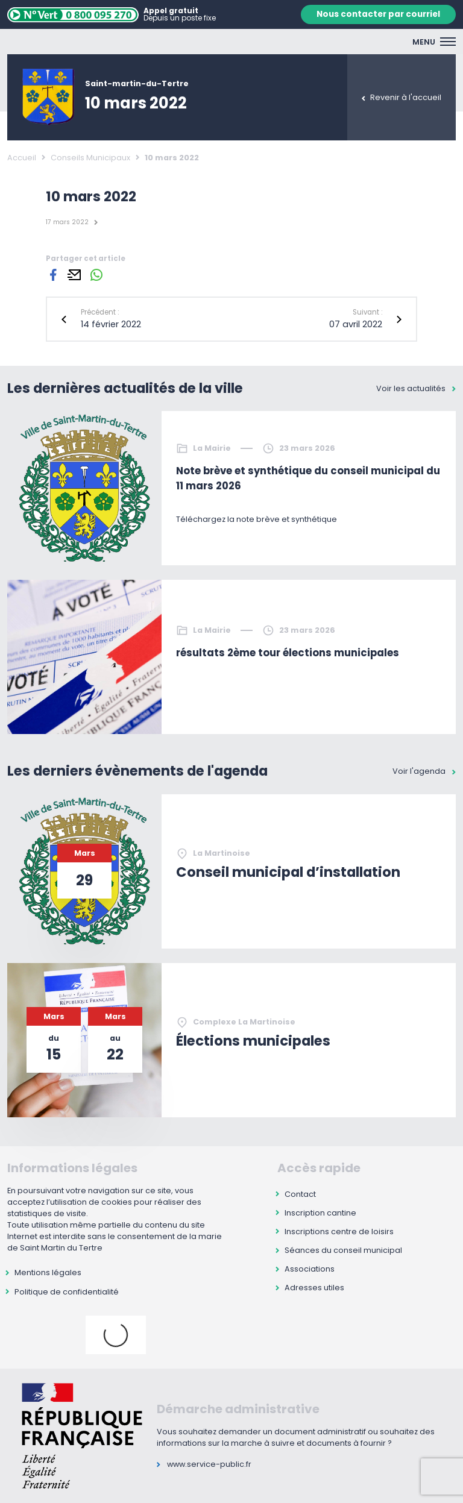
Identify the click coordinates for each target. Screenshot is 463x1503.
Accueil (21, 157)
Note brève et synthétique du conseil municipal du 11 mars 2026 (308, 478)
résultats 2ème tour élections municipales (287, 653)
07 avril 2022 (355, 324)
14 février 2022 (111, 324)
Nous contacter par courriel (378, 14)
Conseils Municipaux (90, 157)
